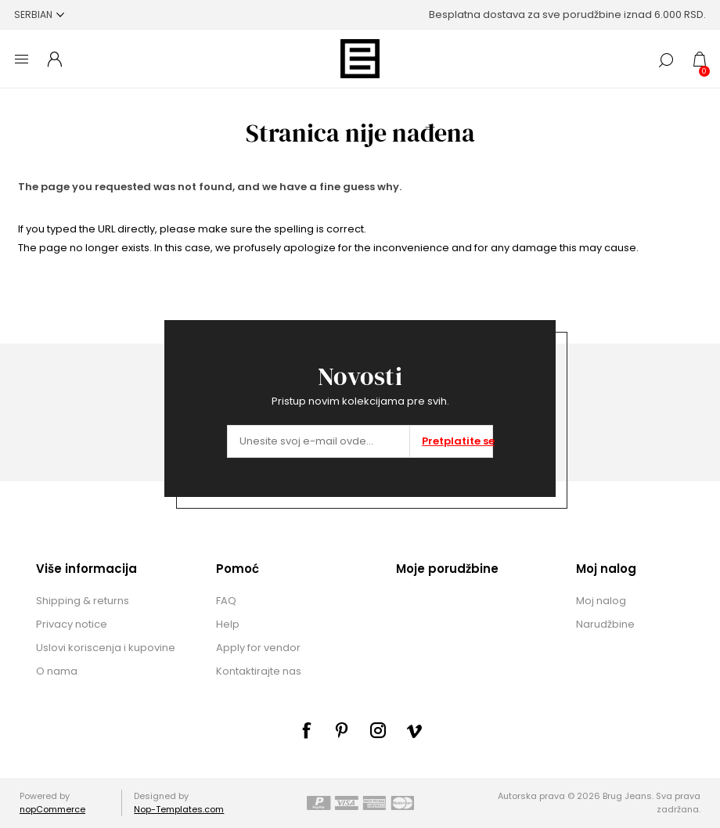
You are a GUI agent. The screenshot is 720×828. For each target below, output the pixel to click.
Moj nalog (601, 600)
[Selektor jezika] (39, 14)
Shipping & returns (82, 600)
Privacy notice (71, 624)
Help (227, 624)
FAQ (226, 600)
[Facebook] (306, 730)
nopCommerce (52, 809)
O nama (56, 671)
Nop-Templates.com (179, 809)
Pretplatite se (457, 441)
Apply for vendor (258, 647)
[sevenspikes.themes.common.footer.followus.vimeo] (414, 731)
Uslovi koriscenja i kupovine (105, 647)
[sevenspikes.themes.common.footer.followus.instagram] (378, 730)
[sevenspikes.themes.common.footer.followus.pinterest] (342, 730)
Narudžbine (605, 624)
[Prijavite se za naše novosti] (318, 441)
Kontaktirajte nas (258, 671)
